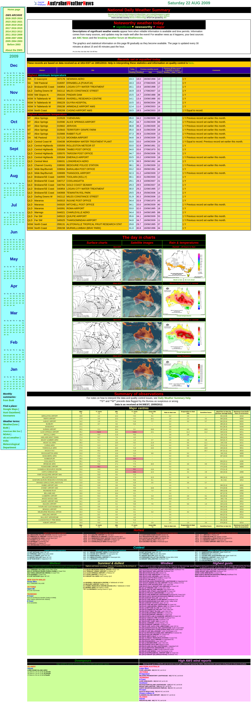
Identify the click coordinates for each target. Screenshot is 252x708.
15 (8, 80)
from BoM (8, 400)
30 (11, 85)
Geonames (9, 415)
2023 (8, 21)
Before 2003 (14, 44)
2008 (8, 38)
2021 (19, 21)
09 (11, 78)
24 (14, 82)
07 (5, 78)
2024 (19, 18)
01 (8, 75)
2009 (19, 34)
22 (8, 82)
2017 (8, 28)
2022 (14, 21)
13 (23, 78)
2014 (8, 31)
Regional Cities (152, 16)
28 (5, 85)
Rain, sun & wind (148, 14)
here (190, 63)
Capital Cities (140, 16)
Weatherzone (135, 37)
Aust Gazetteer (11, 412)
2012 (19, 31)
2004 (14, 41)
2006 (19, 38)
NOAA (6, 434)
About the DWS (14, 50)
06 (23, 75)
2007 (14, 38)
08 (8, 78)
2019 (14, 24)
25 (17, 82)
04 (17, 75)
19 (20, 80)
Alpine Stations (164, 16)
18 (17, 80)
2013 (14, 31)
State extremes (113, 16)
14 (5, 80)
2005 (8, 41)
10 (14, 78)
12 (20, 78)
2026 (8, 18)
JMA (165, 17)
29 (8, 85)
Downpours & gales (163, 14)
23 (11, 82)
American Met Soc (12, 431)
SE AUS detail (189, 280)
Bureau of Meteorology (138, 17)
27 (23, 82)
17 (14, 80)
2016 (14, 28)
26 (20, 82)
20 (23, 80)
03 (14, 75)
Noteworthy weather (127, 16)
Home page (14, 9)
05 (20, 75)
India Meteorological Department (11, 444)
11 (17, 78)
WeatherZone (10, 424)
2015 (19, 28)
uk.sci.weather (11, 437)
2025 (14, 18)
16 (11, 80)
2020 (8, 24)
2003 (19, 41)
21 (5, 82)
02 (11, 75)
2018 (19, 24)
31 (14, 85)
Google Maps (10, 409)
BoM (5, 427)
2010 (14, 34)
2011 (8, 34)
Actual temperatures (184, 316)
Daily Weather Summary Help (174, 398)
